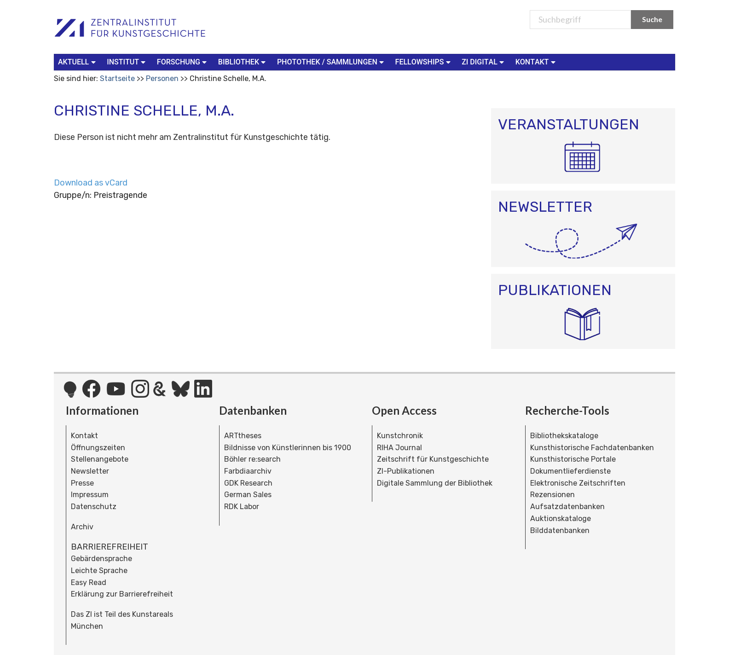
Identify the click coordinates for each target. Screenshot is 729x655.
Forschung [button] (183, 61)
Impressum (90, 494)
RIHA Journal (399, 447)
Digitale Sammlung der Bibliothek (434, 483)
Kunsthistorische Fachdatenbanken (592, 447)
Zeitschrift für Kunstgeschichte (433, 459)
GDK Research (248, 483)
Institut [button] (127, 61)
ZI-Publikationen (405, 471)
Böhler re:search (252, 459)
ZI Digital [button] (484, 61)
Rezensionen (552, 494)
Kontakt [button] (536, 61)
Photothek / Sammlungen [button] (331, 61)
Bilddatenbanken (560, 530)
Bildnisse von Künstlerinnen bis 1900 (287, 447)
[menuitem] (78, 62)
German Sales (248, 494)
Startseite (117, 78)
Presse (82, 483)
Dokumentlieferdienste (570, 471)
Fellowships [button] (424, 61)
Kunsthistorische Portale (573, 459)
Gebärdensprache (101, 558)
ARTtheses (242, 435)
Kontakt (84, 435)
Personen (162, 78)
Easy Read (88, 582)
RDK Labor (241, 506)
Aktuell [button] (78, 61)
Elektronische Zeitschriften (577, 483)
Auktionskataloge (560, 518)
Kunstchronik (400, 435)
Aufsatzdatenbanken (567, 506)
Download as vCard (90, 183)
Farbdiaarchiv (248, 471)
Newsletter (90, 471)
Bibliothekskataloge (564, 435)
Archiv (82, 526)
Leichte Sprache (99, 570)
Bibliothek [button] (243, 61)
